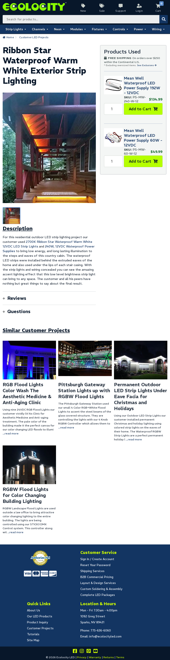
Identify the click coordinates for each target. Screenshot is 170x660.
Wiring (157, 29)
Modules (76, 29)
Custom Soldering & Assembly (101, 589)
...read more (11, 433)
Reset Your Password (95, 565)
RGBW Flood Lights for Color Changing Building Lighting (25, 495)
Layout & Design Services (98, 583)
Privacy (82, 657)
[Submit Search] (163, 19)
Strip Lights (14, 29)
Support (120, 10)
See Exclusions (146, 65)
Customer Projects (40, 628)
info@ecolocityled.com (105, 636)
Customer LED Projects (33, 37)
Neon (58, 29)
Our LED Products (39, 616)
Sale (102, 10)
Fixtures (98, 29)
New (83, 10)
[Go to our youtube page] (95, 651)
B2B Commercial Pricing (96, 577)
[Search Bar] (85, 19)
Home (10, 37)
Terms (120, 657)
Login (139, 10)
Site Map (33, 640)
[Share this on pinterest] (88, 651)
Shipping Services (92, 571)
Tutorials (33, 634)
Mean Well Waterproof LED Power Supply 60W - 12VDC (143, 138)
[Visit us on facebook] (75, 651)
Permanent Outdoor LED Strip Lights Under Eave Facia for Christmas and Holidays (140, 396)
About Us (33, 610)
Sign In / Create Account (97, 559)
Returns (108, 657)
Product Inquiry (37, 622)
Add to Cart (140, 109)
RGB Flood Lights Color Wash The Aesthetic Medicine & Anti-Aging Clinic (27, 393)
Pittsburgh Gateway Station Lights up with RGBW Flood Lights (84, 390)
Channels (38, 29)
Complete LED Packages (97, 595)
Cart (158, 10)
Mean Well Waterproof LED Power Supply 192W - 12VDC (142, 85)
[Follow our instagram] (82, 651)
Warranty (95, 657)
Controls (119, 29)
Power (138, 29)
